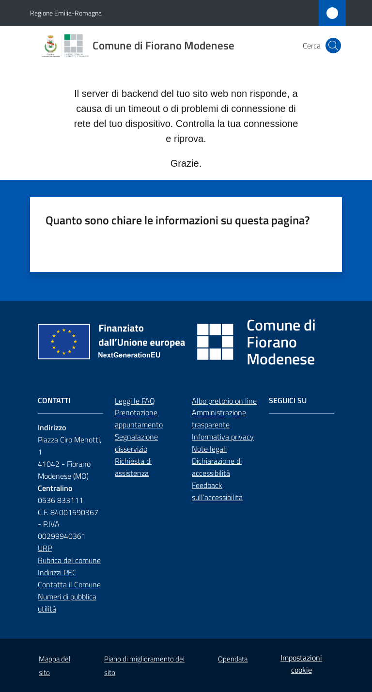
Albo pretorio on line (224, 401)
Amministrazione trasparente (219, 418)
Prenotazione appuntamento (139, 418)
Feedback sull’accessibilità (217, 491)
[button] (333, 45)
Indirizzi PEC (57, 572)
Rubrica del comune (69, 560)
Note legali (209, 449)
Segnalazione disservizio (136, 443)
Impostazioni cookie (301, 664)
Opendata (233, 658)
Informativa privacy (223, 436)
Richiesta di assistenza (133, 467)
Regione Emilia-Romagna (66, 13)
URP (45, 548)
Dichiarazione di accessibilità (217, 467)
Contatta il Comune (69, 584)
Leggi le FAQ (135, 401)
